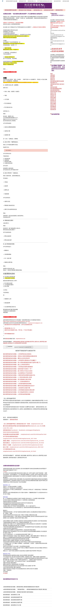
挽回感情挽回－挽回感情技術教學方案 (12, 599)
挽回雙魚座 (53, 109)
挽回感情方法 (53, 82)
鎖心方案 (5, 447)
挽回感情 (24, 343)
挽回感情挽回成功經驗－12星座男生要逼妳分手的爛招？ (20, 360)
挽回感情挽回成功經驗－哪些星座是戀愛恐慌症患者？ (19, 385)
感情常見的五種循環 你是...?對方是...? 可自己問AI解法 (18, 330)
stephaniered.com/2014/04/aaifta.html (33, 434)
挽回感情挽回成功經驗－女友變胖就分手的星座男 (17, 373)
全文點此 (5, 471)
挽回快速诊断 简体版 (55, 91)
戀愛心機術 (6, 440)
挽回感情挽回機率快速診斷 (57, 81)
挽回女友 (37, 341)
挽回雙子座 (53, 96)
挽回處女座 (53, 100)
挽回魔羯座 (53, 106)
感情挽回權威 (16, 341)
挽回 (51, 73)
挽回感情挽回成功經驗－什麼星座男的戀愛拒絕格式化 (19, 375)
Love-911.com (8, 428)
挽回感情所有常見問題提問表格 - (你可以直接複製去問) (18, 324)
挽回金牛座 (53, 94)
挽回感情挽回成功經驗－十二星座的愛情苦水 (16, 381)
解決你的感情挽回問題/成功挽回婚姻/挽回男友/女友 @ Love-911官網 (24, 426)
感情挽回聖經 (14, 419)
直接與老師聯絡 (58, 51)
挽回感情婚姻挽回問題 (56, 88)
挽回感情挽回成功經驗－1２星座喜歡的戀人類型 (17, 377)
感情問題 (42, 341)
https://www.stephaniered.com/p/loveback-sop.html (16, 321)
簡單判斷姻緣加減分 (10, 333)
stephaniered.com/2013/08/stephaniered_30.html (27, 442)
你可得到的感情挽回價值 (10, 436)
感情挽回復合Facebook (10, 430)
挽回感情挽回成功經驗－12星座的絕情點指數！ (17, 394)
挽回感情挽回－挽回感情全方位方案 (12, 605)
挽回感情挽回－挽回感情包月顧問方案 (12, 602)
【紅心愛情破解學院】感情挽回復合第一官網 (16, 423)
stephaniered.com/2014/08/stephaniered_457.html (20, 438)
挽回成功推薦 (53, 87)
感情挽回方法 (11, 343)
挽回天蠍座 (53, 103)
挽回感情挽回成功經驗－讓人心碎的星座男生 (16, 364)
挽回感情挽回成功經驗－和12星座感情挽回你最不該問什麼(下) (22, 362)
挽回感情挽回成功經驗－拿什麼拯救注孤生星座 (17, 379)
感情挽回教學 (18, 343)
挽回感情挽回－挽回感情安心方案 (11, 594)
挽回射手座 (53, 105)
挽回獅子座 (53, 99)
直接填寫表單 (57, 49)
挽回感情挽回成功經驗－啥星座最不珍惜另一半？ (17, 369)
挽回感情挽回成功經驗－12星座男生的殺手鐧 (16, 388)
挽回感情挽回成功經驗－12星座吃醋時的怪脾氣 (17, 383)
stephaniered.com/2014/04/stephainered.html (28, 445)
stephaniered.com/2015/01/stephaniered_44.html (19, 451)
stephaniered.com (20, 338)
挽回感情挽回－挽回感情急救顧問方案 (12, 597)
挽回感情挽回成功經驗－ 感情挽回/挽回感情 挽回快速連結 (18, 592)
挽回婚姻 (27, 341)
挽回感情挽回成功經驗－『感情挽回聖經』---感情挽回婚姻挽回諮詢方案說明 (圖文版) (25, 589)
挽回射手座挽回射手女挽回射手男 (22, 347)
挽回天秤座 (53, 102)
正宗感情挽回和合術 (9, 449)
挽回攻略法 (6, 442)
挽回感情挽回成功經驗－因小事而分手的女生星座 (17, 371)
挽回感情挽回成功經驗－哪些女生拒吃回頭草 (16, 358)
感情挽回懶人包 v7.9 (10, 328)
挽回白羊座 (53, 93)
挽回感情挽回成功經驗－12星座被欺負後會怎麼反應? (19, 390)
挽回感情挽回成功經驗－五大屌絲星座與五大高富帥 (18, 392)
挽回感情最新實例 (54, 90)
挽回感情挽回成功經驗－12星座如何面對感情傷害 (18, 366)
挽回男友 (32, 341)
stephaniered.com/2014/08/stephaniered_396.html (26, 447)
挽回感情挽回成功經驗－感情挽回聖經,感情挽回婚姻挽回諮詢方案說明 (21, 586)
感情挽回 (7, 338)
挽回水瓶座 (53, 108)
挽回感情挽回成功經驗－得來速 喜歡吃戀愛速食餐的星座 (20, 356)
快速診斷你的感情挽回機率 (11, 434)
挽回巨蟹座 (53, 97)
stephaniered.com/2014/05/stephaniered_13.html (27, 440)
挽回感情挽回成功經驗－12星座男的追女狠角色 (17, 354)
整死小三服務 (7, 445)
